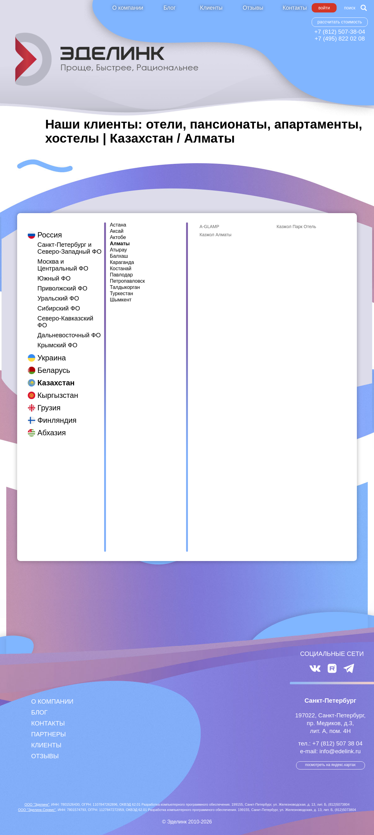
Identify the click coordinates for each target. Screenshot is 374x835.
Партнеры (48, 734)
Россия (49, 228)
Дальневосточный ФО (69, 328)
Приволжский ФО (62, 282)
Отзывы (253, 8)
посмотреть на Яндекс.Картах (330, 765)
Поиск (349, 7)
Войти (324, 7)
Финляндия (57, 414)
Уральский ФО (58, 292)
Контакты (295, 8)
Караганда (122, 262)
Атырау (118, 249)
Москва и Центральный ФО (62, 259)
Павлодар (121, 274)
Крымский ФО (57, 338)
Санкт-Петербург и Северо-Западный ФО (69, 242)
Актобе (118, 237)
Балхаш (119, 256)
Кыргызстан (57, 389)
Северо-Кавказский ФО (65, 315)
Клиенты (211, 8)
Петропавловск (127, 281)
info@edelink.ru (340, 751)
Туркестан (121, 293)
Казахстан (55, 376)
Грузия (48, 401)
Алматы (120, 243)
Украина (51, 351)
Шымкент (120, 299)
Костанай (120, 268)
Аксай (116, 231)
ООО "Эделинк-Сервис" (37, 810)
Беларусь (53, 364)
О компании (127, 8)
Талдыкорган (125, 287)
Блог (169, 8)
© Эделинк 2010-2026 (187, 821)
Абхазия (51, 426)
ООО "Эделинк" (36, 804)
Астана (118, 224)
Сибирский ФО (58, 302)
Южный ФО (54, 272)
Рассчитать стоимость (340, 21)
